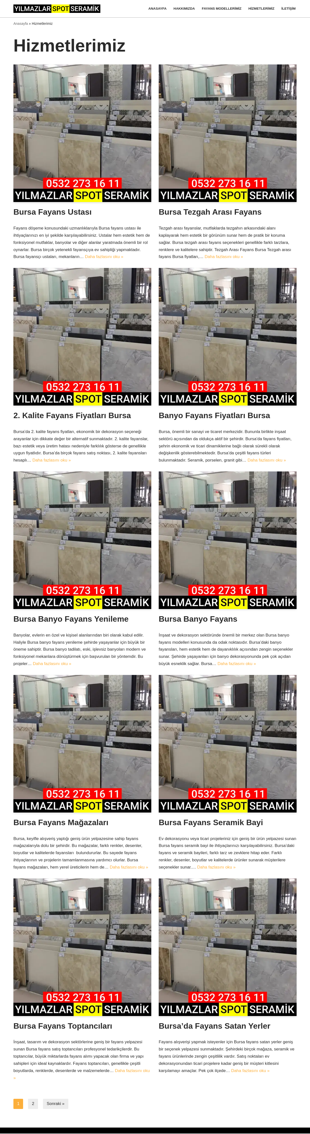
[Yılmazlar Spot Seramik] (58, 8)
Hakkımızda (184, 8)
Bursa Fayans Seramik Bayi (211, 822)
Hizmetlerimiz (261, 8)
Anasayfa (157, 8)
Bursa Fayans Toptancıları (62, 1026)
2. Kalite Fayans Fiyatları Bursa (72, 415)
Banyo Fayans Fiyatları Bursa (214, 415)
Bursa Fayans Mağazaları (60, 822)
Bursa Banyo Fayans (198, 619)
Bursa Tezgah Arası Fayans (210, 212)
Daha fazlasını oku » (104, 257)
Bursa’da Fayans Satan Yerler (214, 1026)
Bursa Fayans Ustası (52, 212)
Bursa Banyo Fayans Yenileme (71, 619)
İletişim (288, 8)
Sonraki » (56, 1104)
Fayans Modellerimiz (221, 8)
